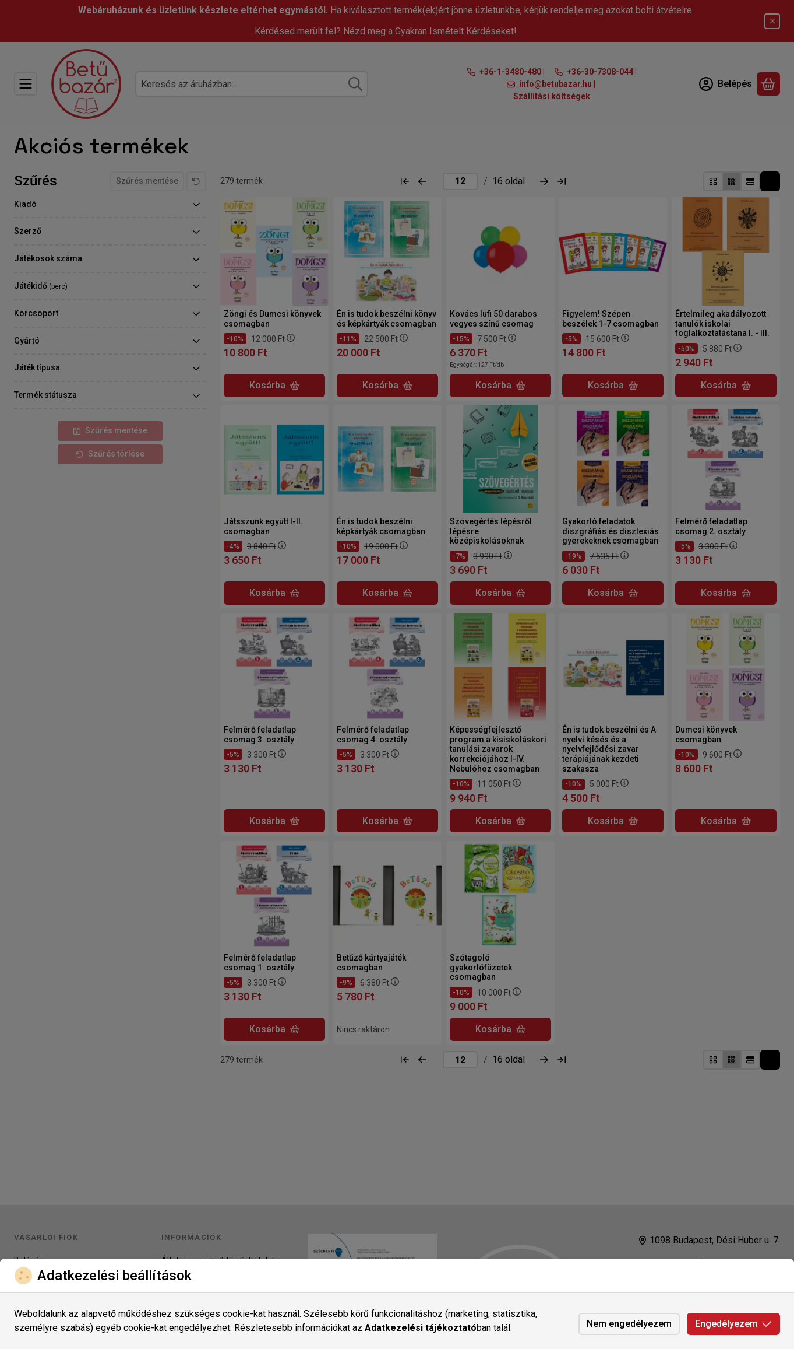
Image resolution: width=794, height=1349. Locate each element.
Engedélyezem (733, 1323)
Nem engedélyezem (629, 1323)
